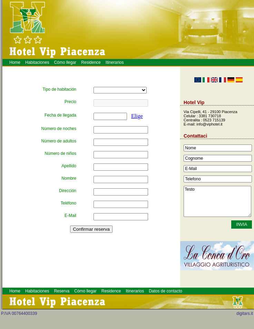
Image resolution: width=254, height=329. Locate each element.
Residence (91, 62)
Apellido (68, 165)
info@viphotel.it (209, 124)
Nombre (68, 178)
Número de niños (60, 153)
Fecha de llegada (60, 115)
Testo (217, 201)
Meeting (87, 327)
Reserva (61, 291)
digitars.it (244, 313)
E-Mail (70, 215)
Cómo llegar (65, 62)
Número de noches (58, 128)
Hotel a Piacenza (91, 327)
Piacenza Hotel (85, 327)
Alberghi (86, 327)
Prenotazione (89, 327)
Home (14, 62)
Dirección (67, 190)
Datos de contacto (165, 291)
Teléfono (68, 203)
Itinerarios (115, 62)
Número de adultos (58, 141)
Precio (70, 101)
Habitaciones (37, 62)
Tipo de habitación (59, 89)
